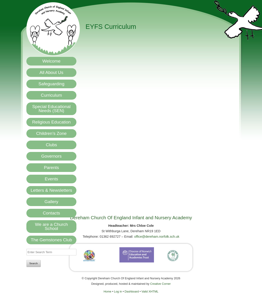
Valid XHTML (149, 291)
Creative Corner (160, 283)
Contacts (51, 213)
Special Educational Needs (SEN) (51, 108)
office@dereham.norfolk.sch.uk (156, 236)
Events (51, 178)
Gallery (51, 201)
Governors (51, 156)
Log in (118, 291)
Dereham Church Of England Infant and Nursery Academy (131, 217)
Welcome (51, 61)
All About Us (51, 72)
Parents (51, 167)
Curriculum (51, 95)
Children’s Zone (51, 133)
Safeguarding (51, 83)
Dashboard (132, 291)
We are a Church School (51, 226)
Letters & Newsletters (51, 190)
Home (107, 291)
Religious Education (51, 122)
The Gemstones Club (51, 239)
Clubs (51, 144)
